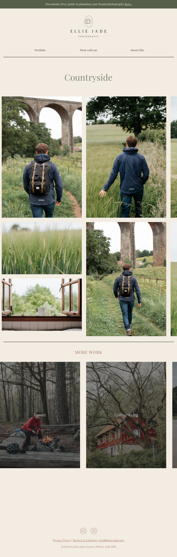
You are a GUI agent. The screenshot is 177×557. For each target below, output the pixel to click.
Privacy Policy (61, 540)
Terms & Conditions (85, 540)
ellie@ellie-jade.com (111, 540)
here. (128, 4)
